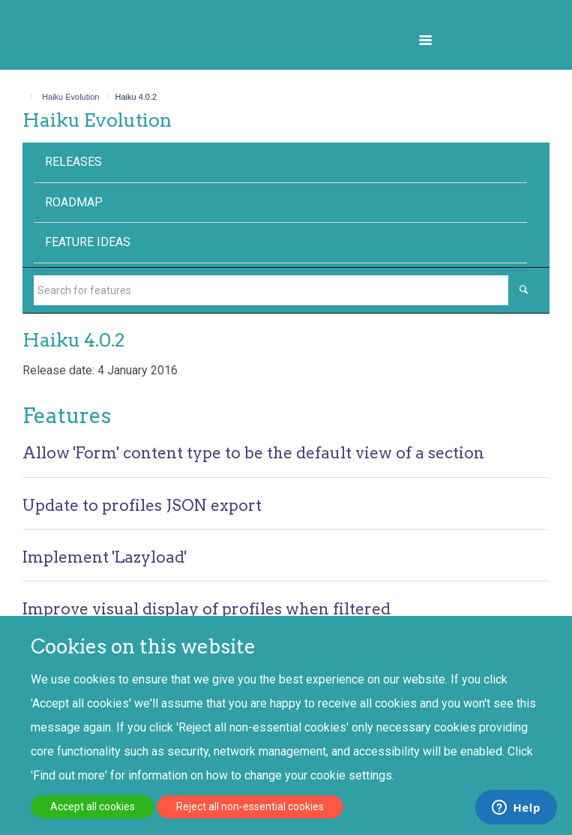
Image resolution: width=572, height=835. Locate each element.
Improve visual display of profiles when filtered (206, 608)
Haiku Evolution (70, 96)
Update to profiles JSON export (142, 505)
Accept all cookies (92, 806)
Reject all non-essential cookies (250, 806)
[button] (425, 40)
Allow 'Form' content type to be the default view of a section (253, 452)
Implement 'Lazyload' (104, 557)
